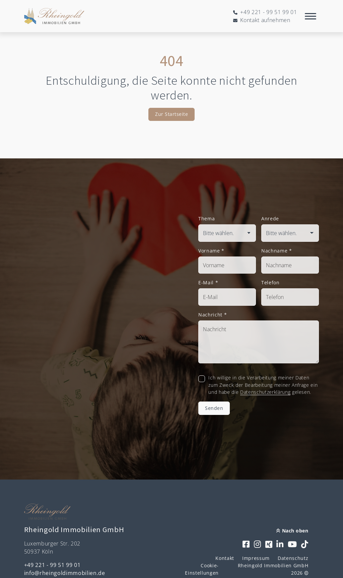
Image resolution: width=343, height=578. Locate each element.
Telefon (270, 282)
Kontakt (224, 558)
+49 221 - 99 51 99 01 (52, 565)
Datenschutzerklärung (265, 392)
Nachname (276, 250)
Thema (206, 218)
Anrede (270, 218)
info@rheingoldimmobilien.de (64, 573)
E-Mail (208, 282)
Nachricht (212, 314)
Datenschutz (293, 558)
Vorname (211, 250)
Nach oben (292, 530)
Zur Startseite (171, 114)
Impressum (256, 558)
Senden (214, 408)
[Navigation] (310, 16)
